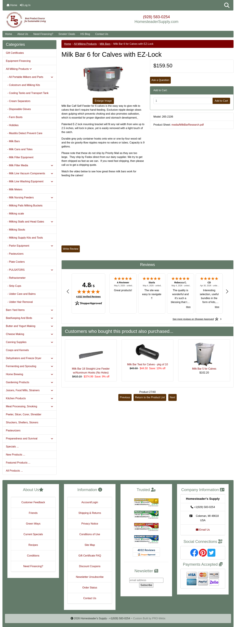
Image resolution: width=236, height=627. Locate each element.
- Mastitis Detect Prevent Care (24, 133)
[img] (88, 291)
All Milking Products (85, 43)
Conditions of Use (89, 534)
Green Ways (33, 523)
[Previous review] (67, 291)
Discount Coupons (89, 566)
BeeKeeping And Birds (29, 318)
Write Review (70, 248)
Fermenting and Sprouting (29, 366)
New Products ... (15, 454)
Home (12, 5)
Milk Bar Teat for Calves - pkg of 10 (147, 364)
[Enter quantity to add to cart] (183, 101)
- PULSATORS (29, 269)
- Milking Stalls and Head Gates (29, 221)
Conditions (33, 555)
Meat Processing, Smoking (29, 406)
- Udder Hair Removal (19, 302)
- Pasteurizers (15, 253)
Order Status (89, 587)
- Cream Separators (18, 101)
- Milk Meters (14, 189)
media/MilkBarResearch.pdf (187, 124)
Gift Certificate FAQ (90, 555)
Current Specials (33, 534)
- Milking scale (15, 213)
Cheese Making (29, 334)
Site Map (90, 545)
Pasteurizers (13, 430)
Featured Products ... (18, 462)
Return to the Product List (150, 397)
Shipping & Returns (90, 513)
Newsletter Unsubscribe (90, 577)
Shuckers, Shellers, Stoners (22, 422)
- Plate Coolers (15, 261)
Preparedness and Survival (29, 438)
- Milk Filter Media (29, 165)
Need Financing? (43, 34)
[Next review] (227, 291)
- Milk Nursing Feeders (29, 197)
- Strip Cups (13, 285)
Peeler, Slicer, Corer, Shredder (23, 414)
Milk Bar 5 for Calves (204, 368)
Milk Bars (105, 43)
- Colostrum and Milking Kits (23, 85)
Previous (125, 397)
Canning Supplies (29, 342)
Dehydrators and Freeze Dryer (29, 358)
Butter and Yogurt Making (29, 326)
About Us (22, 34)
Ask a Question (160, 80)
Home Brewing (29, 374)
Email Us (203, 529)
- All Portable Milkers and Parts (29, 77)
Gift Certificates (15, 52)
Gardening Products (29, 382)
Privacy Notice (89, 523)
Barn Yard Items (29, 310)
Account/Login (89, 502)
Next (172, 397)
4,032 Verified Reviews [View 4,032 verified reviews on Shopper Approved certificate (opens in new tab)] (88, 296)
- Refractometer (16, 277)
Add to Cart (221, 100)
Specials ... (12, 446)
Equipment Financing (18, 61)
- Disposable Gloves (18, 109)
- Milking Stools (15, 229)
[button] (227, 5)
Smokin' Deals (66, 34)
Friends (33, 513)
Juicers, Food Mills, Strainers (29, 390)
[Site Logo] (41, 20)
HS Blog (85, 34)
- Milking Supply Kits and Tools (24, 237)
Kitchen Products (29, 398)
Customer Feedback (33, 502)
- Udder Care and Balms (21, 294)
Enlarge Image (103, 100)
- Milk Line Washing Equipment (29, 181)
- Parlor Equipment (29, 245)
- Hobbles (12, 125)
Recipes (33, 545)
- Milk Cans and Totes (19, 149)
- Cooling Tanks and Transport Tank (27, 93)
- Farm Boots (14, 117)
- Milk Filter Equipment (19, 157)
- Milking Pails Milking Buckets (24, 205)
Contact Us (101, 34)
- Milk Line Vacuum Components (29, 173)
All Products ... (14, 470)
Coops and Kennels (17, 350)
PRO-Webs (158, 618)
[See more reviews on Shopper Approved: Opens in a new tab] (193, 319)
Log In (25, 5)
